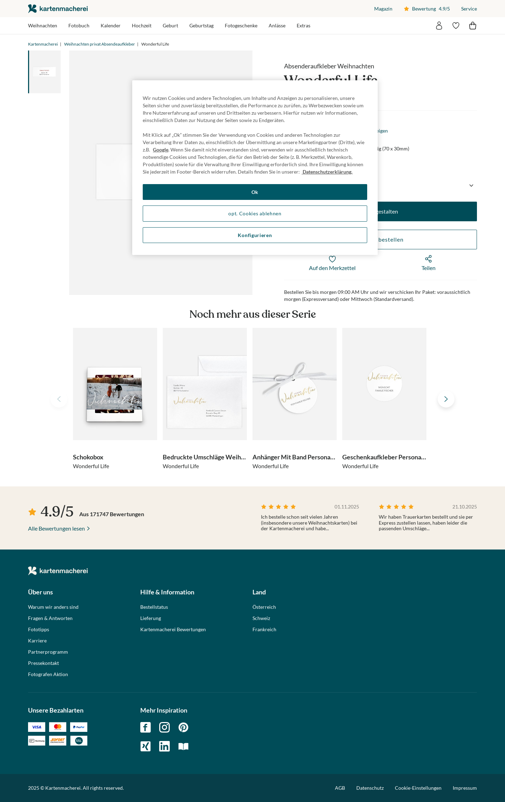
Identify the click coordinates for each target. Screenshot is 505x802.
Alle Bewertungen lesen (56, 528)
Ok (254, 192)
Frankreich (264, 629)
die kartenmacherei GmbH (58, 8)
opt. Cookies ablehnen (255, 213)
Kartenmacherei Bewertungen (173, 629)
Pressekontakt (43, 663)
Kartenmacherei (43, 44)
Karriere (37, 640)
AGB (340, 788)
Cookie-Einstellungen (418, 788)
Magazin (383, 9)
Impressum (465, 788)
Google (160, 150)
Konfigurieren (255, 235)
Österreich (264, 607)
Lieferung (150, 618)
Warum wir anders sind (53, 607)
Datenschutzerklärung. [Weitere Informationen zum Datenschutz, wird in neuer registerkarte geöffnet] (327, 172)
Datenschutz (370, 788)
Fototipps (38, 629)
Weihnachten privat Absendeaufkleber (99, 44)
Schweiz (261, 618)
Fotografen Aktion (48, 674)
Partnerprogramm (48, 652)
